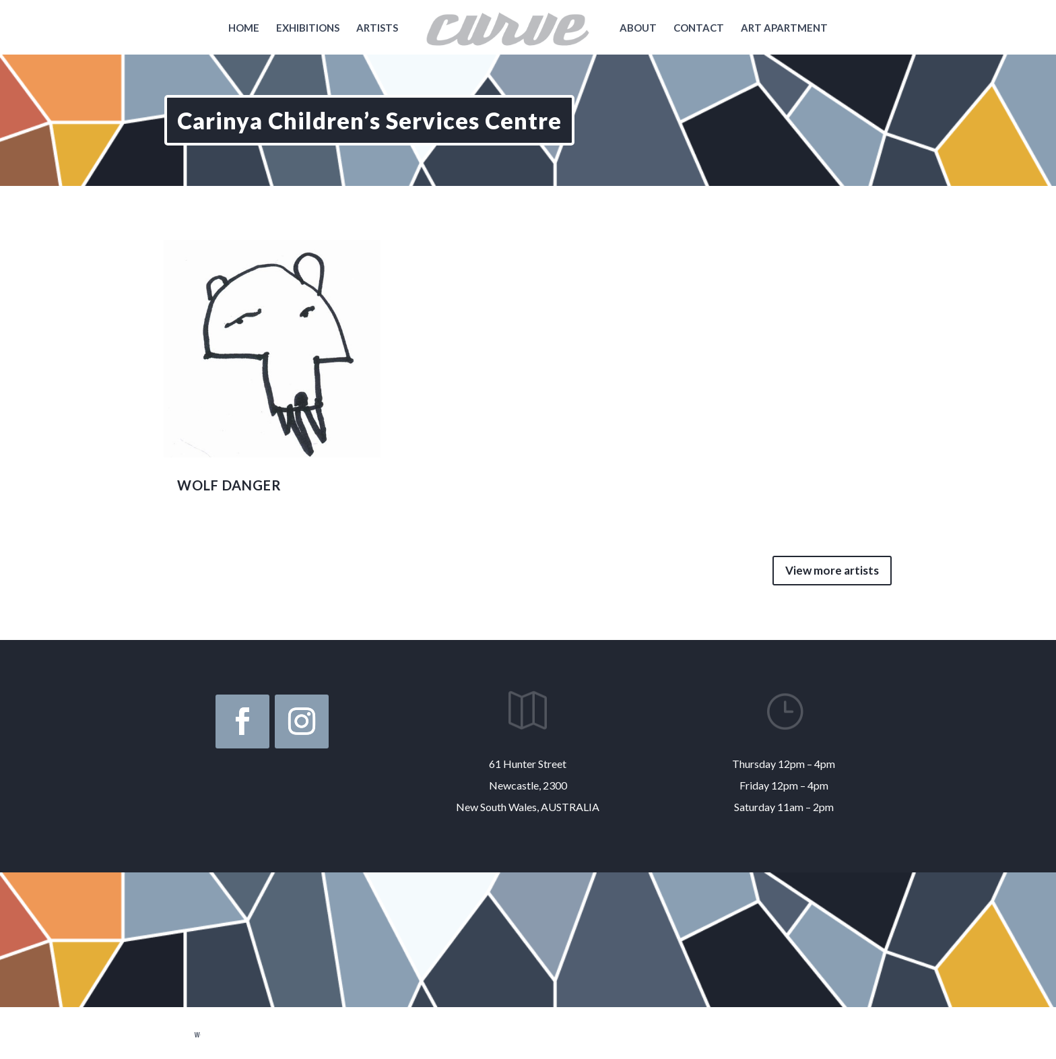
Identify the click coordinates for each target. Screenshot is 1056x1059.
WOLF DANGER (229, 485)
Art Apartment (784, 28)
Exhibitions (307, 28)
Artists (377, 28)
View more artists (832, 570)
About (638, 28)
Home (243, 28)
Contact (698, 28)
